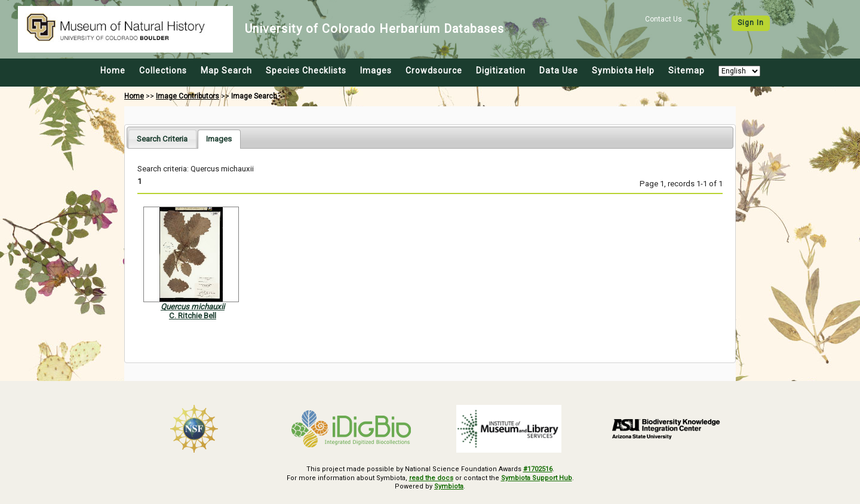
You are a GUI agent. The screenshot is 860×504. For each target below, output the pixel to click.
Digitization (501, 70)
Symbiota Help (623, 70)
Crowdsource (434, 70)
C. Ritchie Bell (192, 315)
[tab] (162, 139)
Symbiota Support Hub (536, 478)
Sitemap (686, 70)
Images (376, 70)
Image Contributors (187, 96)
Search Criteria (162, 138)
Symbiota (448, 486)
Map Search (226, 70)
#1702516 (537, 469)
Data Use (558, 70)
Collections (163, 70)
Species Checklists (306, 70)
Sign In (751, 23)
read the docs (431, 478)
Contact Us (663, 19)
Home (112, 70)
